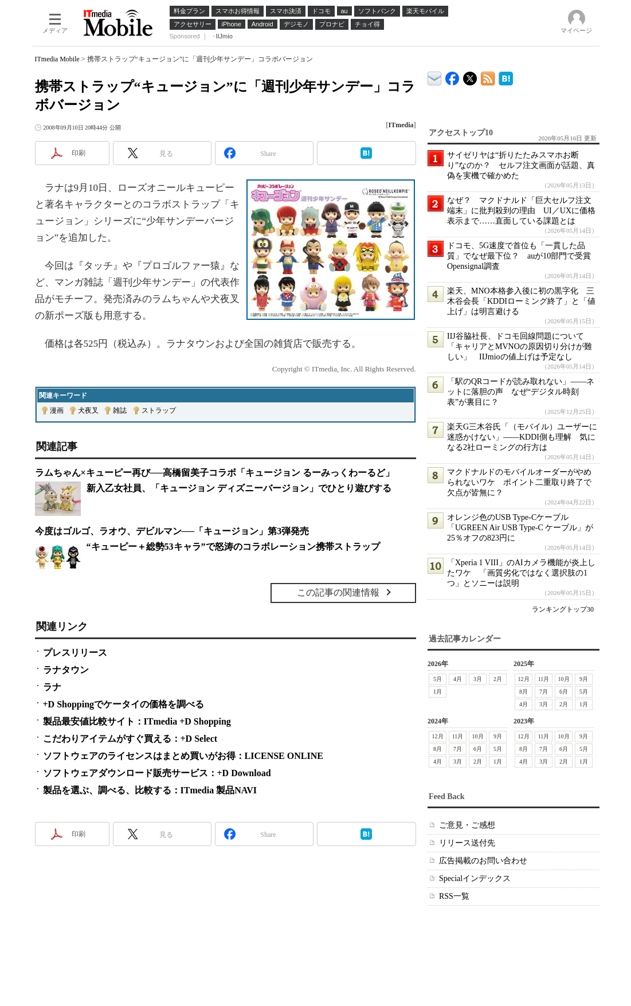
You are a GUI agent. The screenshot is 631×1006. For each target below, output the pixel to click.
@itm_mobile (470, 76)
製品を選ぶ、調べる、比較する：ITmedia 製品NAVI (150, 790)
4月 (457, 679)
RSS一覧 (454, 896)
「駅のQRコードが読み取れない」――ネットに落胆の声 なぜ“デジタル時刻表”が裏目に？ (520, 391)
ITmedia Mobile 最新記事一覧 (488, 76)
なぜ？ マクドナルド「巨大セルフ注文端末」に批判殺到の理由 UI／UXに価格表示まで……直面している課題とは (521, 210)
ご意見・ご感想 (467, 825)
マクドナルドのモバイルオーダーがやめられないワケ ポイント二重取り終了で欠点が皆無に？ (519, 482)
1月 (437, 691)
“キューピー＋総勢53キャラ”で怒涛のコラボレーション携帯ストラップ (233, 546)
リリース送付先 (467, 843)
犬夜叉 (88, 410)
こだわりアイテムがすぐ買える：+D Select (130, 738)
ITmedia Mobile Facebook (452, 76)
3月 (477, 679)
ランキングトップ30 (563, 609)
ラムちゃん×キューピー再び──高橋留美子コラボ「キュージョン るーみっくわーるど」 (215, 472)
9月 (583, 679)
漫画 (57, 410)
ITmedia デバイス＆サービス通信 (435, 76)
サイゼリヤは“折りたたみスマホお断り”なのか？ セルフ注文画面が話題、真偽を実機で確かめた (521, 165)
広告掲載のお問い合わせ (483, 860)
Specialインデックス (475, 878)
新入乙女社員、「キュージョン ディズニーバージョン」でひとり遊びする (239, 488)
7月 (543, 691)
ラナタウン (66, 670)
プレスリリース (75, 652)
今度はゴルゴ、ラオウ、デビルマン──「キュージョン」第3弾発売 (172, 531)
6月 (563, 691)
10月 (563, 679)
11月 (543, 679)
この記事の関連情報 (338, 592)
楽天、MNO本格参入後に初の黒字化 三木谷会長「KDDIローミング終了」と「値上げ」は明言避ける (521, 301)
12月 (523, 679)
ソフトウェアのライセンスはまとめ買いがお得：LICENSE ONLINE (183, 756)
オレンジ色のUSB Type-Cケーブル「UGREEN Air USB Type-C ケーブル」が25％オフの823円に (520, 527)
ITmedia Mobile (57, 59)
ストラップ (159, 410)
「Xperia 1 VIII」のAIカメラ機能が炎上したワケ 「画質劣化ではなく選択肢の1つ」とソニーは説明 (521, 573)
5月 (437, 679)
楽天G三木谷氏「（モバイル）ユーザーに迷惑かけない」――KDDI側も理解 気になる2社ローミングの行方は (522, 437)
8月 (523, 691)
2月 (497, 679)
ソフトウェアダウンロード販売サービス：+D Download (157, 773)
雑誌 (120, 410)
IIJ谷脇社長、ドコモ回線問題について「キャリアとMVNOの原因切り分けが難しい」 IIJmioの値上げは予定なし (519, 346)
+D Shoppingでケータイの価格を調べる (124, 704)
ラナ (52, 687)
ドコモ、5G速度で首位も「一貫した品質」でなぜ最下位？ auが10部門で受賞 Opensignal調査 (523, 256)
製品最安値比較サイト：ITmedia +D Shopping (137, 721)
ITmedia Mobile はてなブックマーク (506, 76)
